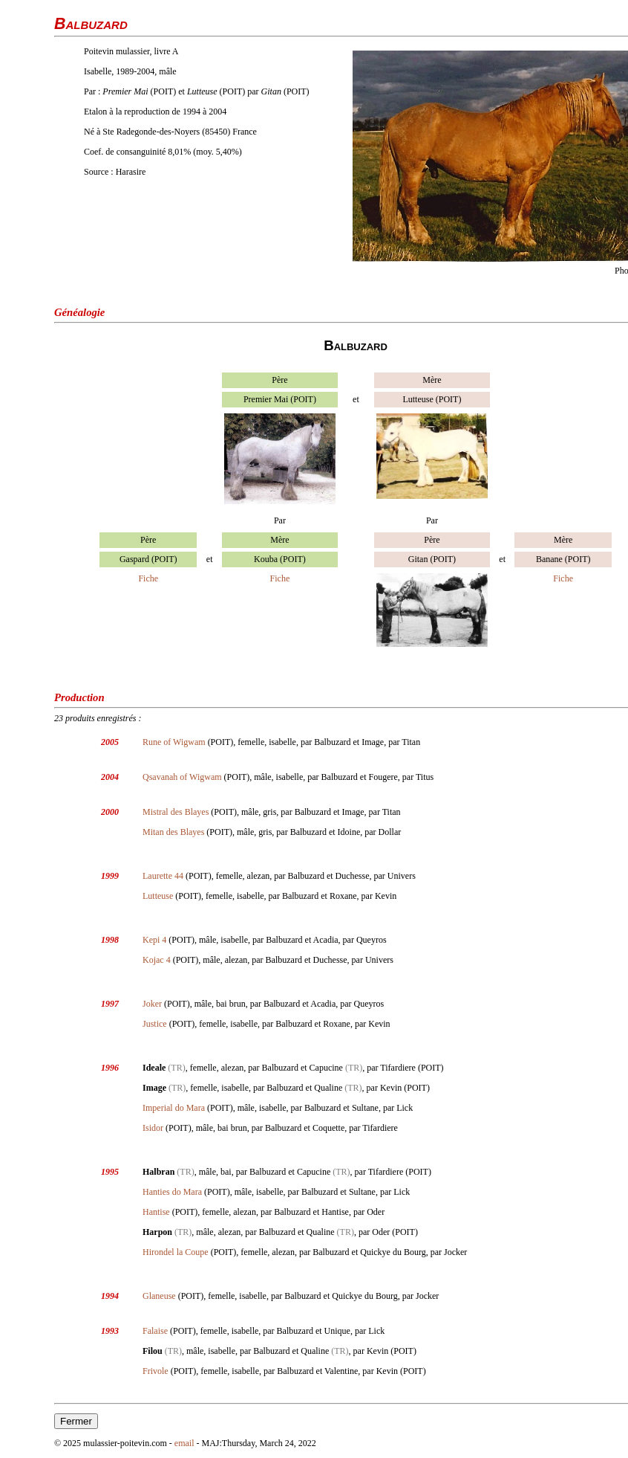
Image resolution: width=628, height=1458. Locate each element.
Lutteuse (158, 896)
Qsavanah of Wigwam (182, 777)
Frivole (156, 1371)
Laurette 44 (163, 876)
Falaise (155, 1331)
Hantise (156, 1212)
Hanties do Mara (172, 1192)
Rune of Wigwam (174, 742)
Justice (155, 1024)
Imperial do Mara (174, 1108)
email (184, 1443)
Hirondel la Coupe (176, 1252)
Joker (152, 1004)
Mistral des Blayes (176, 812)
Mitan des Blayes (173, 832)
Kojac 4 (157, 960)
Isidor (153, 1128)
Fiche (148, 578)
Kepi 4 (154, 940)
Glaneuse (159, 1296)
